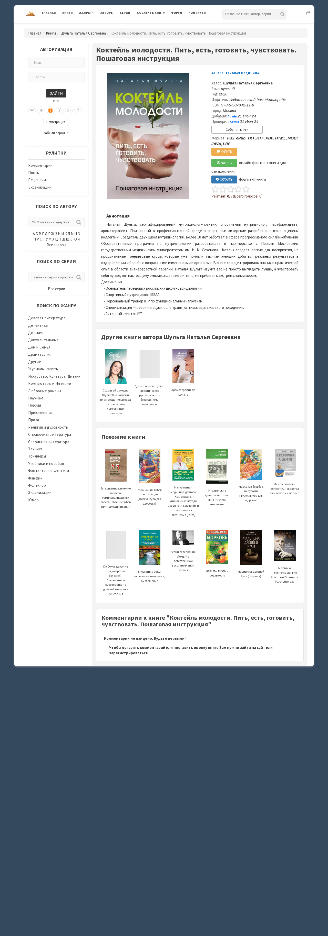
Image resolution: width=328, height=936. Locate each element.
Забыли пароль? (56, 133)
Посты (34, 172)
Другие (34, 361)
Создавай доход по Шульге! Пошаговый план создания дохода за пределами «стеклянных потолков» (115, 389)
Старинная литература (48, 441)
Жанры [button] (85, 13)
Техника (35, 449)
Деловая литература (46, 317)
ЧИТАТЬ (224, 163)
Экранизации (40, 187)
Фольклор (37, 485)
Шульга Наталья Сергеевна (83, 33)
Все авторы (56, 244)
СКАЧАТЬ (224, 179)
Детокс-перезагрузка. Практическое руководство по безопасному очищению (149, 384)
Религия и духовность (48, 427)
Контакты (198, 13)
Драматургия (40, 354)
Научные (36, 398)
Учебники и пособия (46, 463)
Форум (176, 13)
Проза (33, 419)
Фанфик (35, 478)
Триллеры (37, 456)
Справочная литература (49, 434)
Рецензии (37, 179)
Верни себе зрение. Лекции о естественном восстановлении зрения (183, 553)
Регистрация (55, 122)
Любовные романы (44, 390)
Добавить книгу (151, 13)
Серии (125, 13)
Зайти (56, 93)
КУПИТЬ (224, 151)
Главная (49, 13)
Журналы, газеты (43, 368)
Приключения (40, 412)
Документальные (43, 340)
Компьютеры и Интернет (50, 383)
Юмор (33, 499)
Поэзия (34, 405)
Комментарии (40, 165)
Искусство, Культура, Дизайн (54, 376)
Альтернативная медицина (235, 73)
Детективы (38, 325)
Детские (36, 332)
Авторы (107, 13)
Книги (67, 13)
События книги (237, 129)
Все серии (56, 288)
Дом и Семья (39, 347)
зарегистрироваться (128, 652)
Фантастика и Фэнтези (48, 470)
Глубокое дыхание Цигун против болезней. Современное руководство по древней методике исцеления (115, 569)
